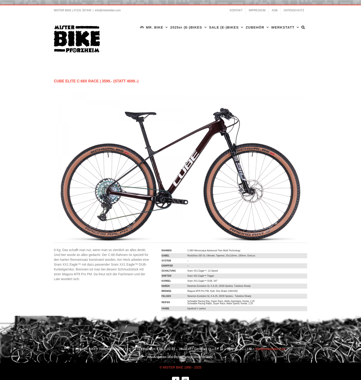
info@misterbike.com (108, 10)
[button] (303, 27)
